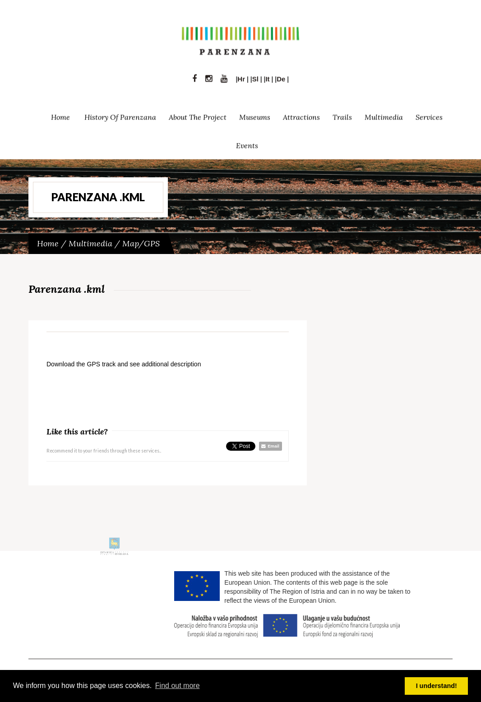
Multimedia (384, 114)
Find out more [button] (177, 685)
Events (247, 143)
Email (270, 445)
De (281, 76)
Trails (342, 114)
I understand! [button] (436, 685)
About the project (198, 114)
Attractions (301, 114)
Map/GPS (141, 243)
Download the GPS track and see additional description (123, 364)
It (267, 76)
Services (429, 114)
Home (60, 114)
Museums (254, 114)
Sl (255, 76)
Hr (241, 76)
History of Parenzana (120, 114)
